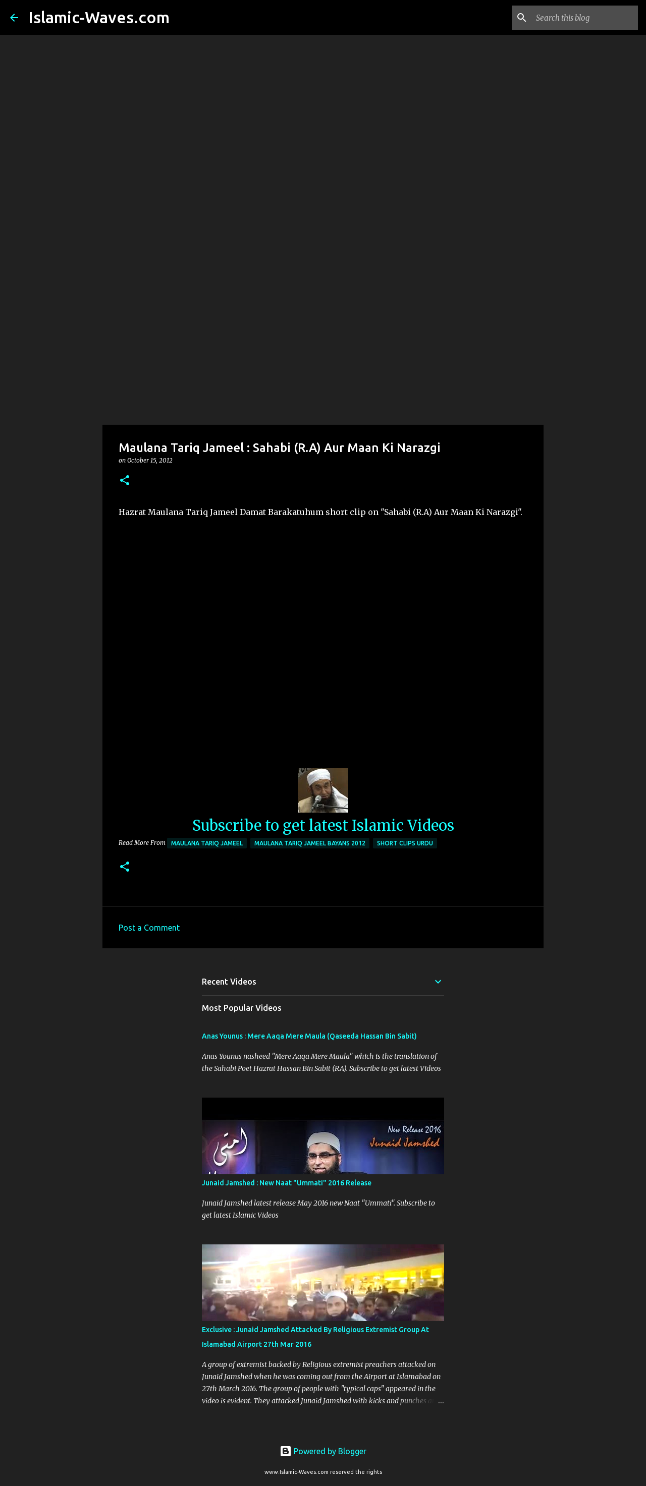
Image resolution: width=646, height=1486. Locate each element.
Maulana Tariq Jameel (207, 843)
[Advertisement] (323, 345)
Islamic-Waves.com (99, 17)
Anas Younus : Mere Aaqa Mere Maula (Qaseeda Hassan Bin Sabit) (309, 1036)
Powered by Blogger (323, 1451)
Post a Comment (149, 927)
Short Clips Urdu (405, 843)
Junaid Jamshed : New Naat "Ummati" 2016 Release (286, 1183)
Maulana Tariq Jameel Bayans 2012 (309, 843)
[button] (125, 481)
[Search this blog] (585, 18)
